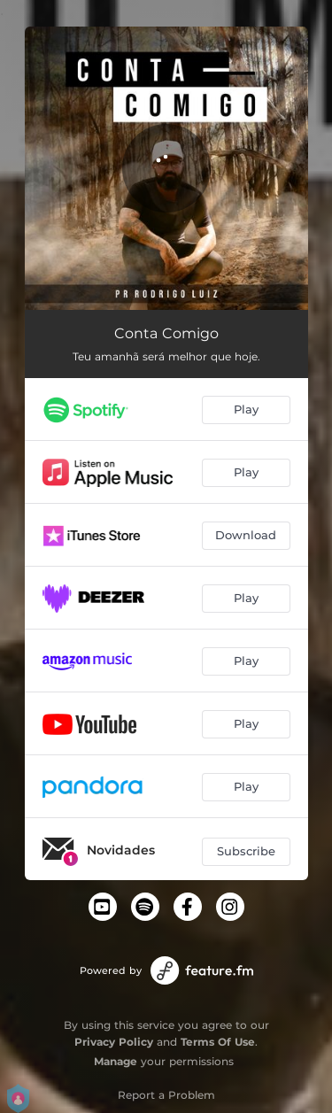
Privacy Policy (113, 1041)
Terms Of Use (218, 1041)
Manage (115, 1061)
